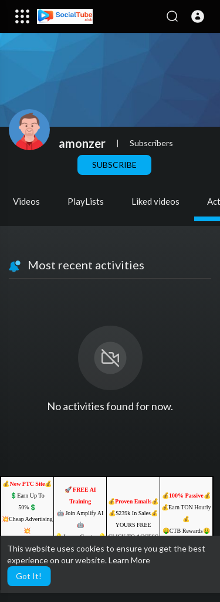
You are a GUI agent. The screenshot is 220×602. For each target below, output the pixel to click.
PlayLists (85, 201)
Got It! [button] (29, 576)
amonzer (82, 143)
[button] (197, 16)
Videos (26, 201)
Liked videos (155, 201)
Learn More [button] (129, 560)
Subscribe (114, 165)
